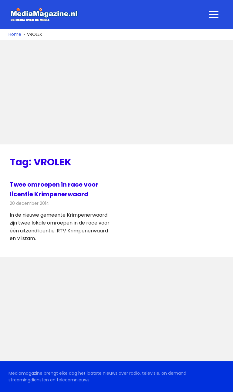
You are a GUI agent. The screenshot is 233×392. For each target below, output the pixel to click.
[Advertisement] (116, 92)
